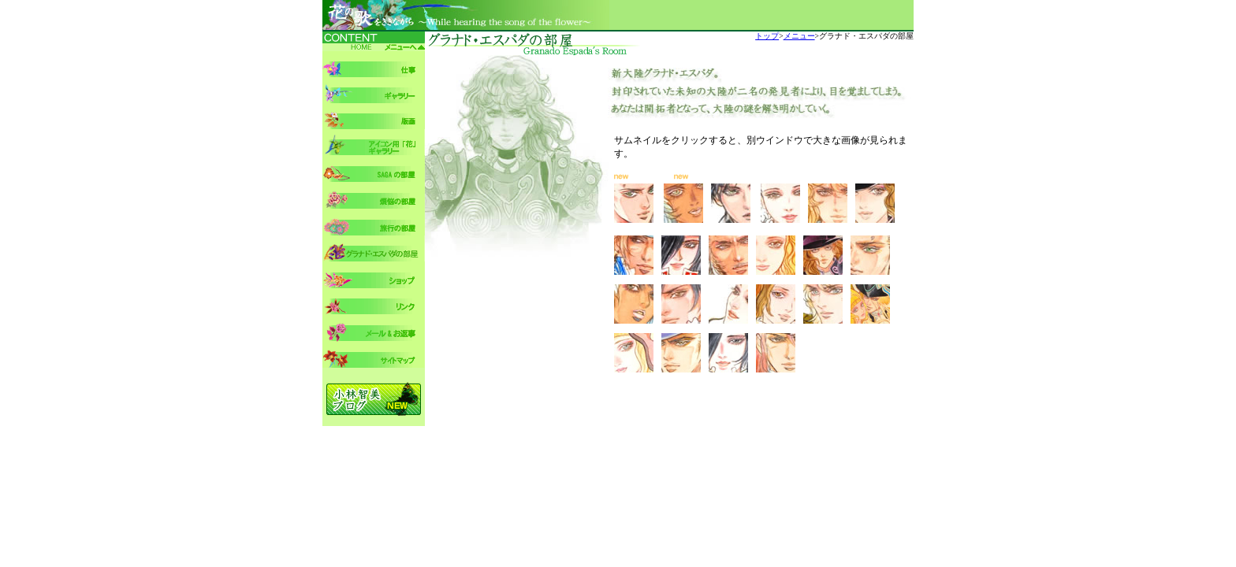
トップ (767, 36)
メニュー (799, 36)
